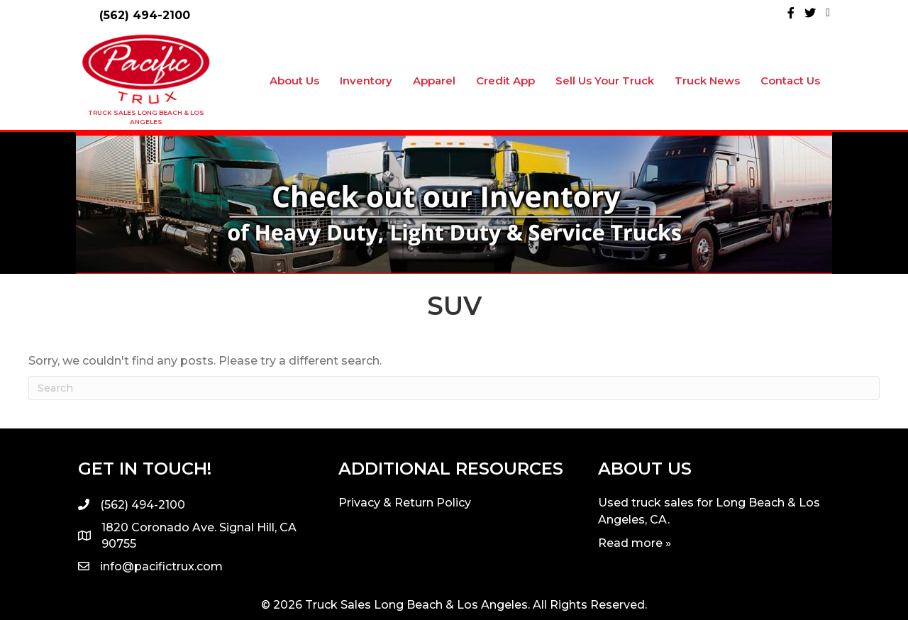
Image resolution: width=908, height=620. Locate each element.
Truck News (707, 80)
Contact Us (790, 80)
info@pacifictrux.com (161, 566)
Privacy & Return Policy (404, 502)
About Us (294, 80)
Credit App (505, 80)
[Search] (454, 388)
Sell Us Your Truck (604, 80)
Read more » (634, 543)
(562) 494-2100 (144, 15)
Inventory (366, 80)
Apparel (434, 80)
